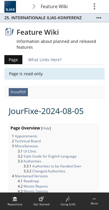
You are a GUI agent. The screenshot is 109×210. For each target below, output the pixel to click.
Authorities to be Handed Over (56, 166)
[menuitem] (14, 201)
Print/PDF (18, 92)
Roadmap (31, 180)
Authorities (32, 161)
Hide (46, 128)
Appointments (26, 136)
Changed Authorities (48, 171)
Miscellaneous (26, 146)
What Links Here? (45, 59)
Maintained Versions (31, 176)
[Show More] (99, 18)
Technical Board (28, 141)
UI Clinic (30, 151)
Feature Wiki (54, 6)
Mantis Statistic (36, 191)
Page (11, 59)
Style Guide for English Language (50, 156)
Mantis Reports (36, 186)
